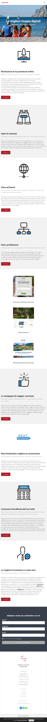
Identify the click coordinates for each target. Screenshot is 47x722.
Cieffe (23, 581)
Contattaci (6, 97)
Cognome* (5, 626)
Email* (4, 632)
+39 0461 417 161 (23, 679)
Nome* (4, 620)
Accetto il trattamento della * (12, 638)
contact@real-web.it (23, 682)
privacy (19, 638)
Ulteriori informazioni (22, 720)
